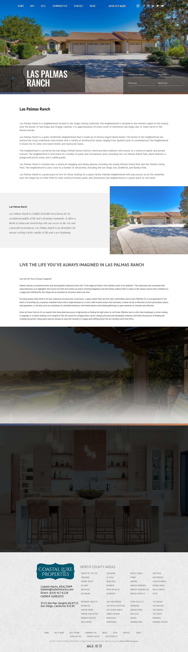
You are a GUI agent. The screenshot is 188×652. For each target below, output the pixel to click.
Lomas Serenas (113, 614)
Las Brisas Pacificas (116, 606)
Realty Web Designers (129, 641)
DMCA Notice (75, 636)
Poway (133, 577)
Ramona (133, 581)
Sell (43, 6)
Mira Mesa (111, 581)
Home (21, 6)
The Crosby (158, 602)
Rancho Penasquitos (139, 590)
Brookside (85, 606)
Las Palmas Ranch (114, 610)
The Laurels (158, 610)
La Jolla (110, 577)
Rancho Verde (136, 610)
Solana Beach (158, 585)
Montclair (111, 618)
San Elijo (134, 614)
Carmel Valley (87, 581)
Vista (155, 594)
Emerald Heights (88, 618)
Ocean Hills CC (137, 602)
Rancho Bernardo (138, 585)
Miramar (110, 585)
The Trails (157, 614)
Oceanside (111, 594)
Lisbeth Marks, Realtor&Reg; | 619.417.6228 (117, 6)
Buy (32, 6)
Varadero (157, 618)
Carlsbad (85, 577)
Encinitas (85, 590)
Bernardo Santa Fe (89, 602)
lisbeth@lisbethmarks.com (57, 589)
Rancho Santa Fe (137, 594)
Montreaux (111, 622)
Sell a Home (75, 633)
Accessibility (112, 636)
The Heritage (158, 606)
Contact (78, 6)
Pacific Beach (136, 573)
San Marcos (158, 577)
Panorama (134, 606)
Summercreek (136, 622)
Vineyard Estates (160, 622)
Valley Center (159, 590)
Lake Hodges (86, 622)
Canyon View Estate (89, 614)
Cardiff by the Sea (89, 573)
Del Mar (84, 585)
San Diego (157, 573)
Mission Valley (113, 590)
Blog (115, 633)
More (93, 6)
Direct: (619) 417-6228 (54, 593)
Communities (60, 6)
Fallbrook (111, 573)
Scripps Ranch (159, 581)
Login (138, 633)
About (105, 633)
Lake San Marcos (114, 602)
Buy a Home (59, 633)
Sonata (133, 618)
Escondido (85, 594)
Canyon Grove (87, 610)
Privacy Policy (93, 636)
